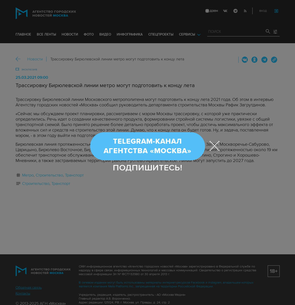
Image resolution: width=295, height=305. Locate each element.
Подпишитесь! (147, 168)
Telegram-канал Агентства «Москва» (147, 146)
